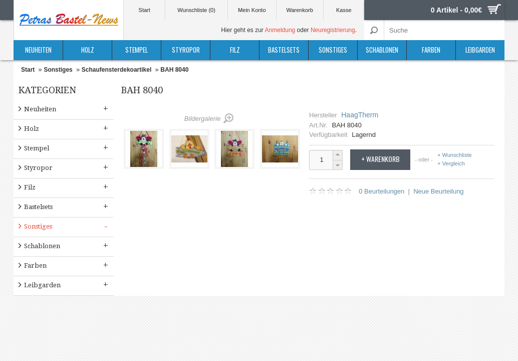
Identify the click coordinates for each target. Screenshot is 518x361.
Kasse (344, 10)
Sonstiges (333, 50)
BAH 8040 (174, 69)
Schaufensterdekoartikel (116, 69)
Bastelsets (284, 50)
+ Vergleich (451, 163)
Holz (87, 50)
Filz (235, 50)
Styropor (186, 50)
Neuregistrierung (333, 30)
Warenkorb (299, 10)
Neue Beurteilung (438, 191)
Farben (431, 50)
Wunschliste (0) (196, 10)
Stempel (136, 50)
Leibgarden (480, 50)
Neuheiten (38, 50)
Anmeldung (280, 30)
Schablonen (382, 50)
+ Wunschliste (454, 155)
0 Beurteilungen (381, 191)
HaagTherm (359, 115)
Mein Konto (252, 10)
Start (144, 10)
